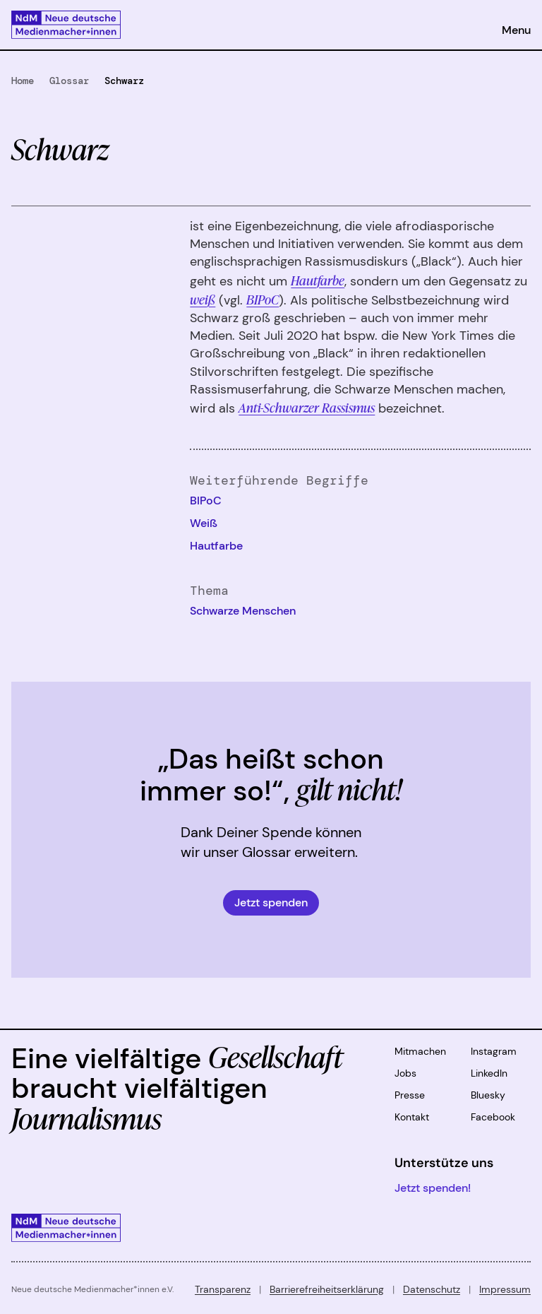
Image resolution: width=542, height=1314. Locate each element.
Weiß (203, 523)
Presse (410, 1095)
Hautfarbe (216, 545)
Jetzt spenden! (433, 1187)
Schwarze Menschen (243, 610)
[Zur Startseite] (66, 25)
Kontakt (412, 1117)
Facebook (493, 1117)
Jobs (405, 1073)
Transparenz (223, 1289)
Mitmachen (420, 1051)
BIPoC (262, 299)
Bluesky (488, 1095)
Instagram (494, 1051)
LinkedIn (489, 1073)
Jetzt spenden (271, 902)
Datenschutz (431, 1289)
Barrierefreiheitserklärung (327, 1289)
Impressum (505, 1289)
